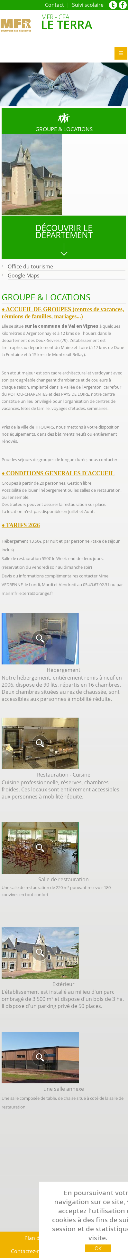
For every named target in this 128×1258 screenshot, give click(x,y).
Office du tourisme (30, 266)
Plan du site (38, 1238)
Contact (55, 4)
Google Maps (24, 275)
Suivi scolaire (88, 4)
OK (97, 1248)
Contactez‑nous (30, 1251)
